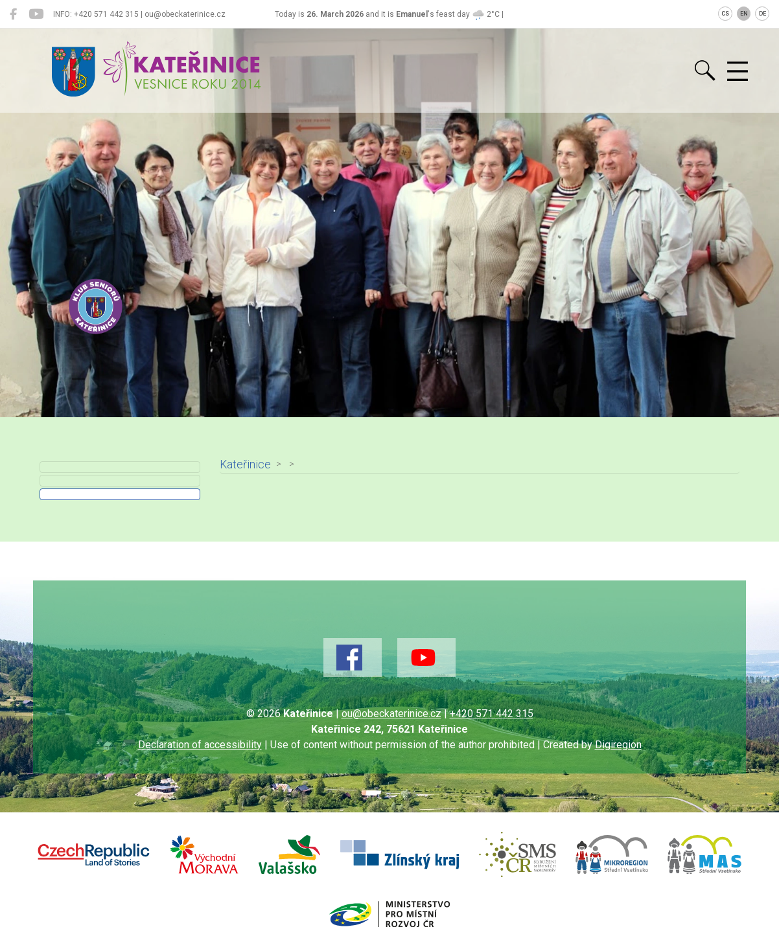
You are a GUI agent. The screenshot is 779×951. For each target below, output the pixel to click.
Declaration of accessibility (200, 745)
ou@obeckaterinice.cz (391, 713)
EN (744, 13)
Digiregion (618, 745)
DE (762, 13)
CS (725, 13)
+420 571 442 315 (491, 713)
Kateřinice (245, 464)
